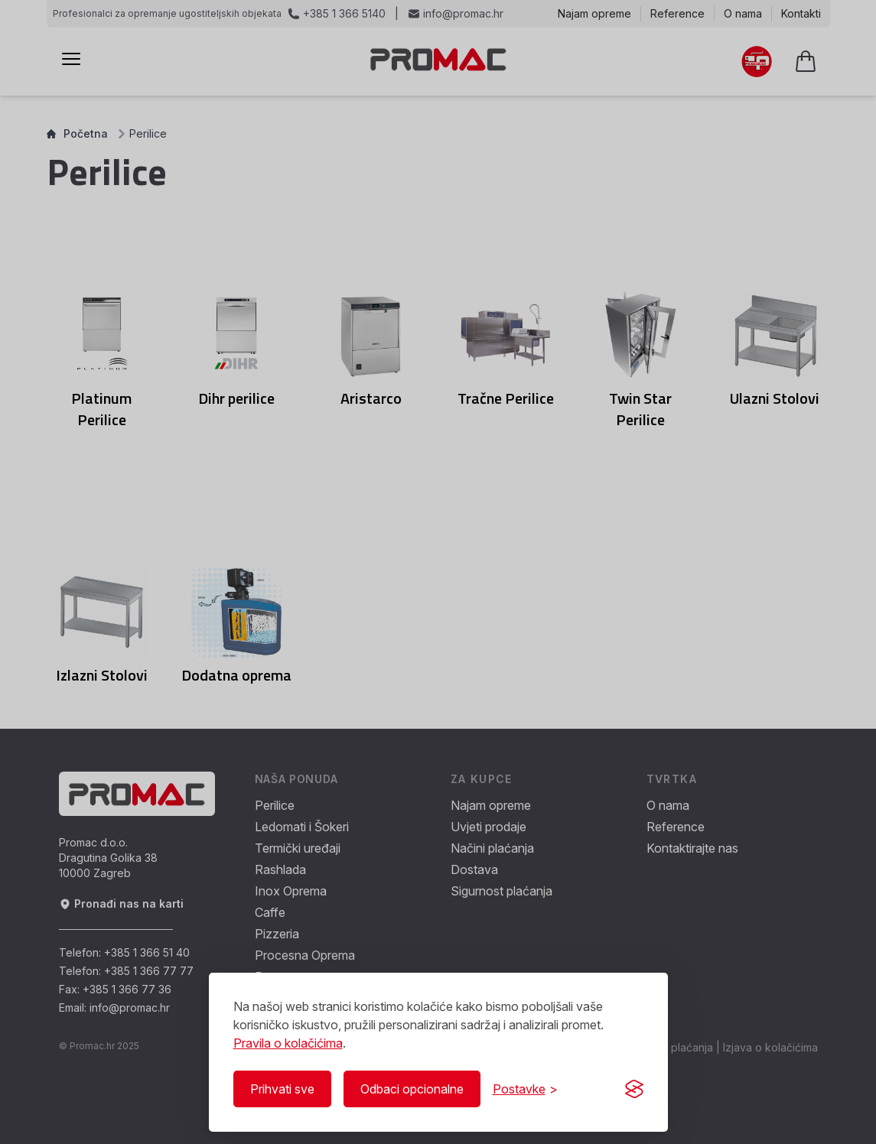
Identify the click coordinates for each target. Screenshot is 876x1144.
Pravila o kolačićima (288, 1043)
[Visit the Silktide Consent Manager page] (634, 1089)
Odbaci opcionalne (412, 1089)
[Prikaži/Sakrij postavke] (525, 1089)
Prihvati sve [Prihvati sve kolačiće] (282, 1089)
